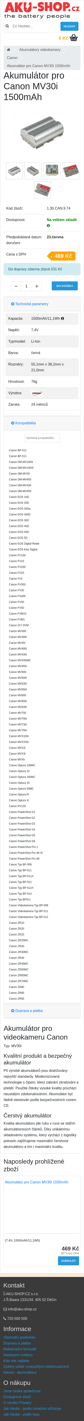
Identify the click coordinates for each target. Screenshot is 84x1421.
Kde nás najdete (16, 1361)
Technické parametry (29, 304)
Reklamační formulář (20, 1349)
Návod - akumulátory (20, 1372)
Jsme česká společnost (21, 1391)
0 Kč (63, 38)
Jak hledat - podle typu (21, 1414)
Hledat (69, 26)
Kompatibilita (23, 423)
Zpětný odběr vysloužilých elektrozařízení (36, 1366)
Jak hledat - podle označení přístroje (32, 1408)
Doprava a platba (27, 1011)
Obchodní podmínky (19, 1337)
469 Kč (63, 256)
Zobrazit (68, 1261)
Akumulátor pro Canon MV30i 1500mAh (36, 1182)
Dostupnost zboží (17, 1397)
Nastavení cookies (18, 1355)
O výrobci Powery (17, 1403)
